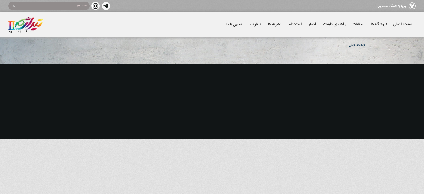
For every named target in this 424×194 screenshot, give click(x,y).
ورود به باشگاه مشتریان (391, 6)
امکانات (358, 24)
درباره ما (255, 24)
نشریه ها (274, 24)
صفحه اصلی (402, 24)
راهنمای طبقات (334, 24)
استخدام (295, 24)
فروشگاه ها (379, 24)
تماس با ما (234, 24)
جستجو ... (80, 6)
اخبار (312, 24)
